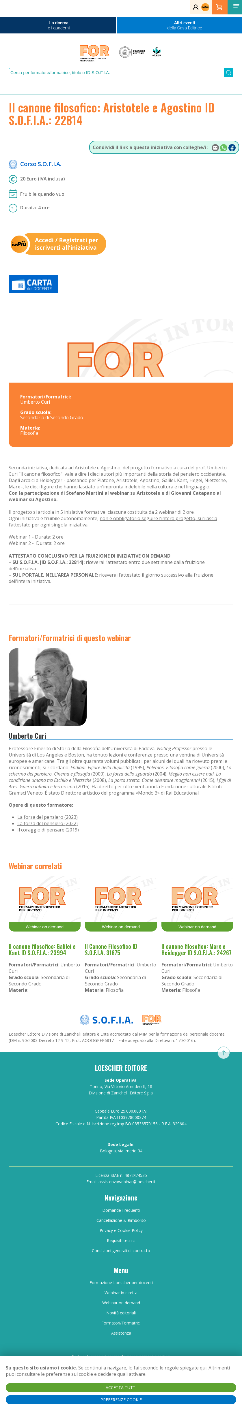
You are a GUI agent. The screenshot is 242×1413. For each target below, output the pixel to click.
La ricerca (59, 25)
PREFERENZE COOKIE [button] (121, 1399)
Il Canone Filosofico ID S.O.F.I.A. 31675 (111, 949)
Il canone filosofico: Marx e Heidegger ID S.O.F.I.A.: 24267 (196, 949)
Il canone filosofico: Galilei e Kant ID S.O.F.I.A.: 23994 (42, 949)
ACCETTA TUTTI (121, 1387)
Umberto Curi (27, 735)
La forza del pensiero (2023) (47, 817)
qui (203, 1368)
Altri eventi (184, 25)
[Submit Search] (228, 72)
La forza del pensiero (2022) (47, 823)
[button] (236, 6)
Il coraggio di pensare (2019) (48, 830)
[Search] (116, 72)
